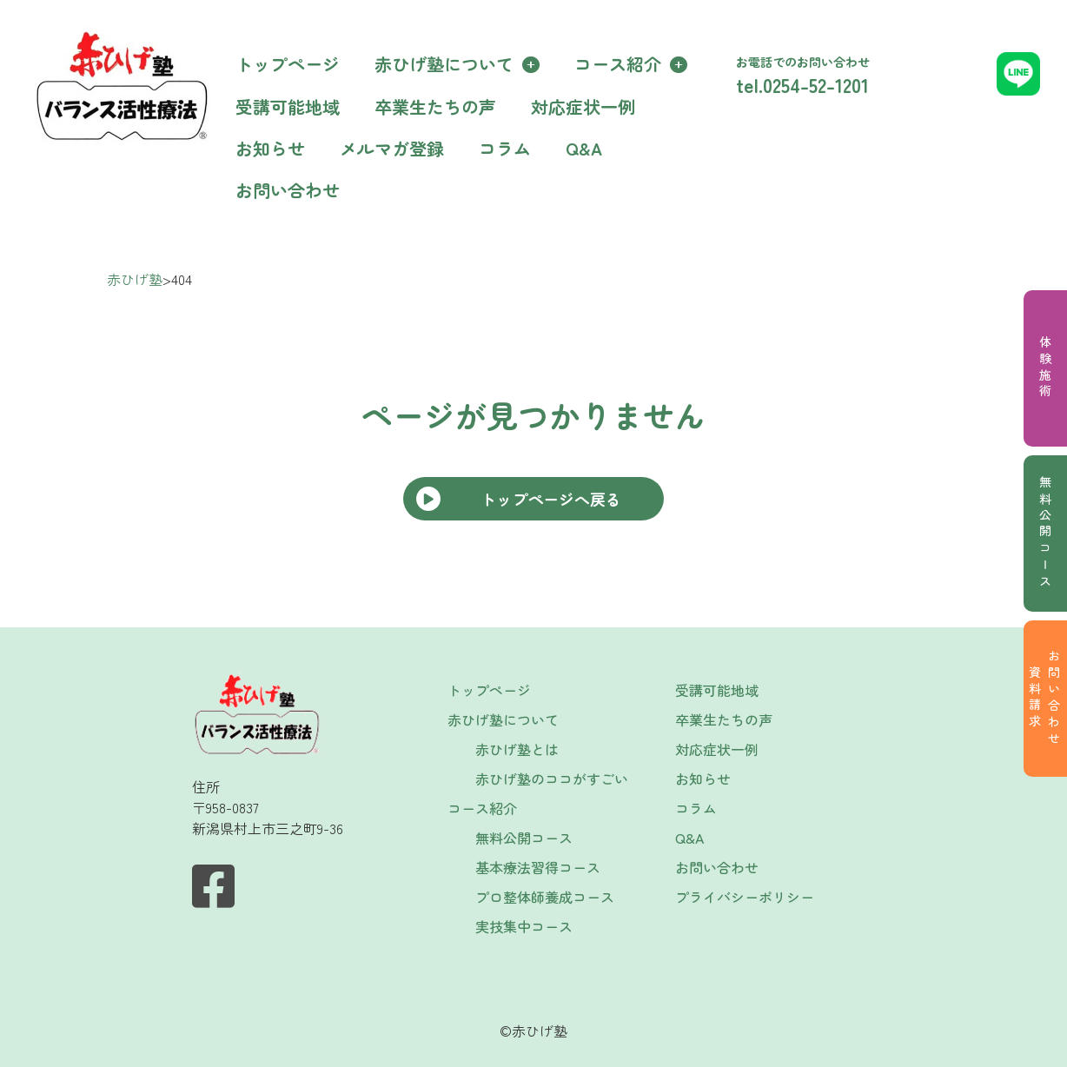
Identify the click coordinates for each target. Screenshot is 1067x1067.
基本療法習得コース (537, 867)
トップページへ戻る (550, 498)
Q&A (584, 148)
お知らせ (270, 148)
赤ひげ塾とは (517, 749)
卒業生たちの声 (435, 106)
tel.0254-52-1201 (802, 84)
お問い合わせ (287, 189)
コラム (505, 148)
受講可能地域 (287, 106)
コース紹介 (617, 63)
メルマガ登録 (392, 148)
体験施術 (1045, 368)
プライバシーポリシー (744, 896)
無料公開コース (1045, 533)
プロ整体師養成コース (544, 896)
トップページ (287, 63)
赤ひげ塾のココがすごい (551, 778)
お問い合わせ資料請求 (1044, 699)
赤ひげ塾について (444, 63)
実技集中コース (524, 926)
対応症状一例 (583, 106)
